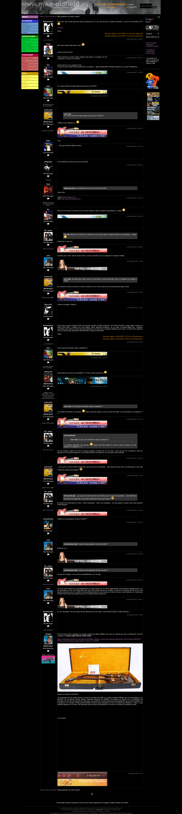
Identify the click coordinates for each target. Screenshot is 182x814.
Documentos (26, 27)
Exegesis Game (27, 48)
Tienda (24, 66)
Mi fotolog (48, 180)
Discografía (26, 76)
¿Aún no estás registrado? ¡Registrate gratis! (152, 44)
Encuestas (25, 29)
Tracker (24, 51)
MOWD (24, 88)
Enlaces (25, 32)
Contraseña (132, 7)
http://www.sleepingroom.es (71, 199)
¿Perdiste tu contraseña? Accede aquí (150, 51)
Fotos (24, 42)
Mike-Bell (99, 810)
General (53, 16)
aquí (65, 548)
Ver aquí (60, 28)
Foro (23, 61)
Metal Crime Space (48, 249)
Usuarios (25, 63)
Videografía (26, 79)
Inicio (24, 17)
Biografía (25, 85)
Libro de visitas (27, 58)
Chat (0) (25, 69)
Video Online (26, 45)
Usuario (131, 4)
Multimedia (26, 39)
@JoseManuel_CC (69, 197)
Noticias (25, 24)
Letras (24, 82)
